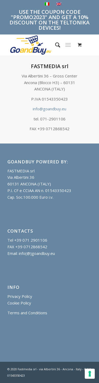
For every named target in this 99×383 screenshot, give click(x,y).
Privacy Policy (19, 296)
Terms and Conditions (27, 312)
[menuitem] (55, 44)
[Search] (55, 44)
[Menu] (68, 44)
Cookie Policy (19, 303)
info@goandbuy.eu (49, 108)
